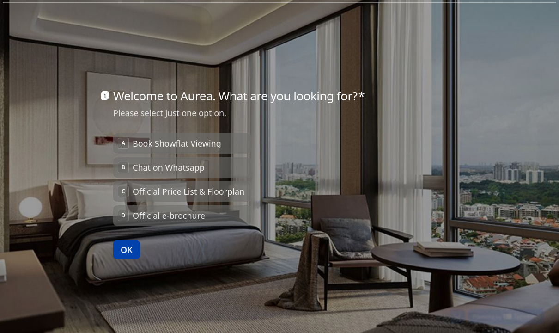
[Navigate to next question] (457, 310)
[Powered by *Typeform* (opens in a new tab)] (506, 310)
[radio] (182, 130)
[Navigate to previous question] (441, 310)
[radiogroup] (182, 166)
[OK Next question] (126, 236)
